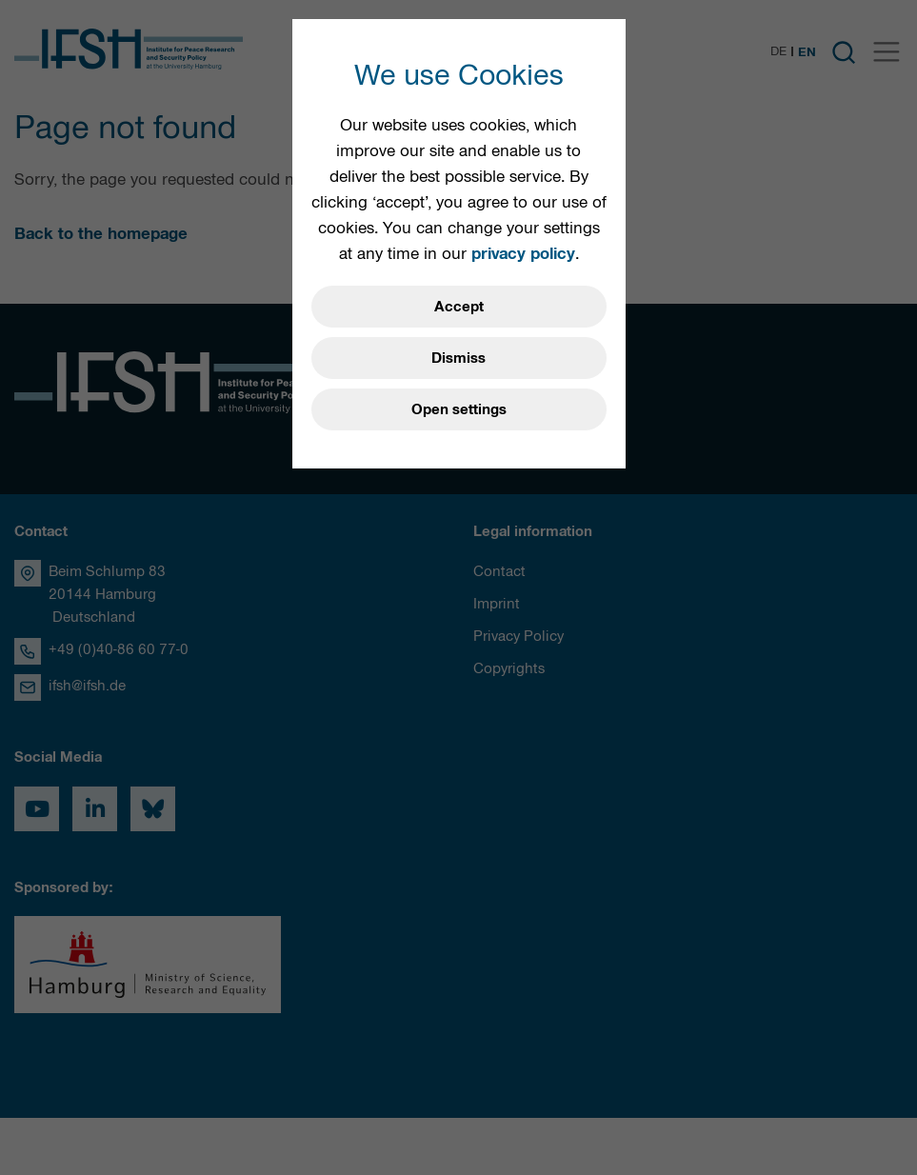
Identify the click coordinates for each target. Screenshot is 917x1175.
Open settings (459, 409)
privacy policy (523, 253)
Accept (459, 306)
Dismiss (458, 358)
